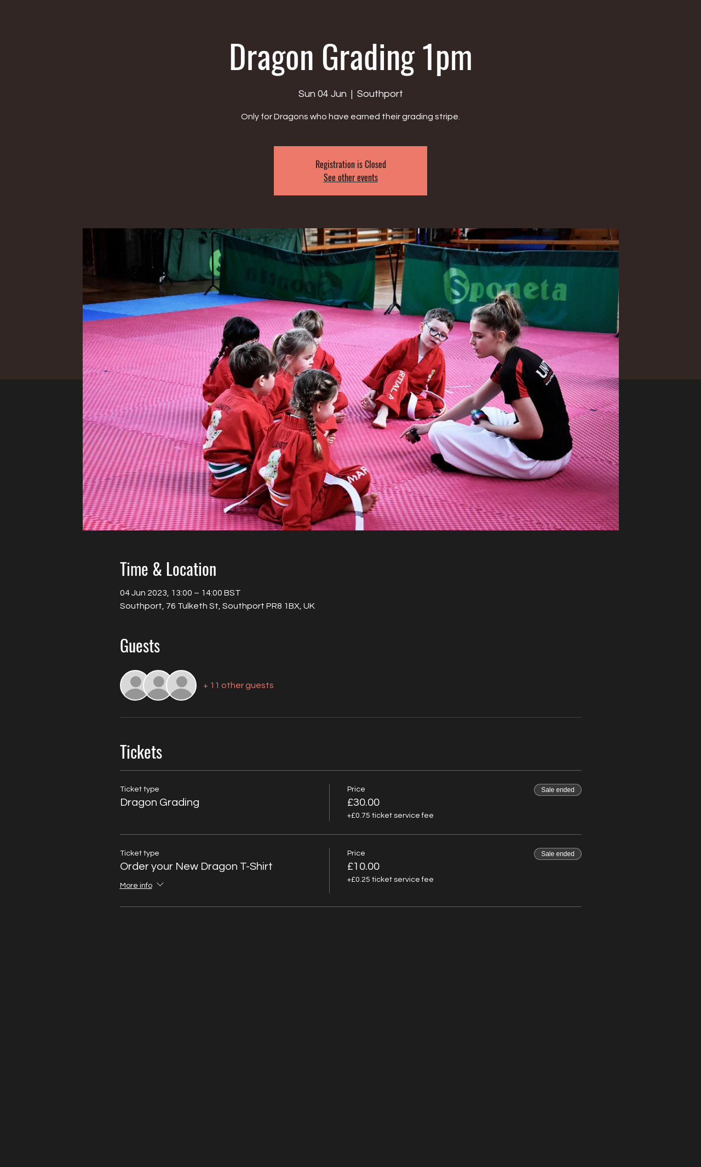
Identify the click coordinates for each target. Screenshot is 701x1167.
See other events (351, 177)
